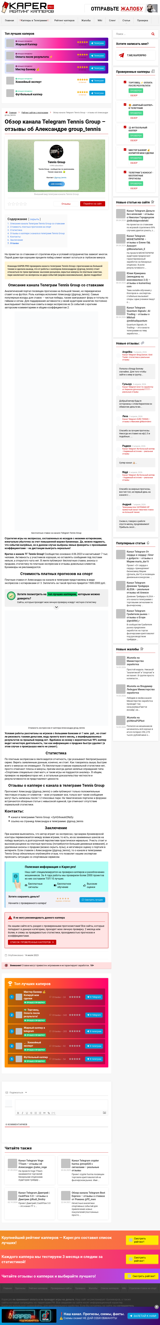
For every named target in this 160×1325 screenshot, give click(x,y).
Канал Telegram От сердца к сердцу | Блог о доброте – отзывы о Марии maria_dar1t (140, 556)
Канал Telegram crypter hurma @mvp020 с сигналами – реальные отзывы (85, 1165)
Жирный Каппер (26, 44)
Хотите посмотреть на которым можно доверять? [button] (55, 597)
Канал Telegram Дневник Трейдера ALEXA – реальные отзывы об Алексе (138, 587)
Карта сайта (47, 1318)
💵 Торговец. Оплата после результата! (32, 1013)
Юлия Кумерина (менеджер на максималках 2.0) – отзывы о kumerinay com (139, 279)
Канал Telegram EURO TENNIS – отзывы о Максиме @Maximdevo (136, 420)
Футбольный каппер (28, 94)
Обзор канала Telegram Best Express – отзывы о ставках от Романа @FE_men (88, 1196)
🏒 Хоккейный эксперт (32, 1044)
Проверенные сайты (61, 1288)
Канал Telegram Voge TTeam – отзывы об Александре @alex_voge (32, 1164)
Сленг (112, 20)
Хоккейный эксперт (28, 82)
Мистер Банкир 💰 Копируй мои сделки (35, 995)
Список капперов (110, 1288)
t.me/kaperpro (136, 55)
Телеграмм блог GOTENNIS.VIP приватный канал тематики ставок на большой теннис (138, 509)
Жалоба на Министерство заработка (135, 661)
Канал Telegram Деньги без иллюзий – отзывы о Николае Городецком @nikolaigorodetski (141, 215)
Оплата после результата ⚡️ (34, 57)
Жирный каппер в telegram (34, 1029)
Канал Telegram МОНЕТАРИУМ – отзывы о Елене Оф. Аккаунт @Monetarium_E (139, 242)
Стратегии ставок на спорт (143, 1288)
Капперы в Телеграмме (34, 20)
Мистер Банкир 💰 (27, 69)
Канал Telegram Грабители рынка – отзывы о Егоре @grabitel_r (138, 615)
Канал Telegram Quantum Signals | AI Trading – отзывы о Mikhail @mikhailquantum (138, 314)
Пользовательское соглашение (20, 1318)
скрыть (34, 219)
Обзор (134, 95)
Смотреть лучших (94, 899)
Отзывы (66, 203)
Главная (9, 20)
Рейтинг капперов (64, 20)
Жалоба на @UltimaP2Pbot (135, 719)
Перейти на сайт (92, 203)
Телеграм (99, 43)
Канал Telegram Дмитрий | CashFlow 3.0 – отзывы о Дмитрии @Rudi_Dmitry (34, 1196)
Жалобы (86, 20)
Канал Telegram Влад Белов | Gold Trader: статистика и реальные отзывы (137, 357)
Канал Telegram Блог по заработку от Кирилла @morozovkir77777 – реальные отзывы (137, 389)
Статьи (126, 20)
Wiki (100, 20)
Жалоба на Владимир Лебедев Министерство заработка (141, 689)
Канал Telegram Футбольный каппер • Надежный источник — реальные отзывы (138, 451)
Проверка (142, 20)
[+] (53, 1113)
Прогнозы (20, 1288)
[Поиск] (153, 34)
